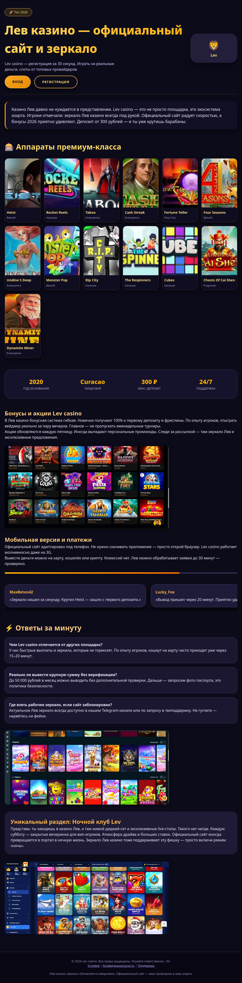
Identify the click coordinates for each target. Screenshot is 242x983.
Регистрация (55, 82)
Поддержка (146, 966)
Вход (17, 81)
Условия (94, 966)
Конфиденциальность (118, 966)
